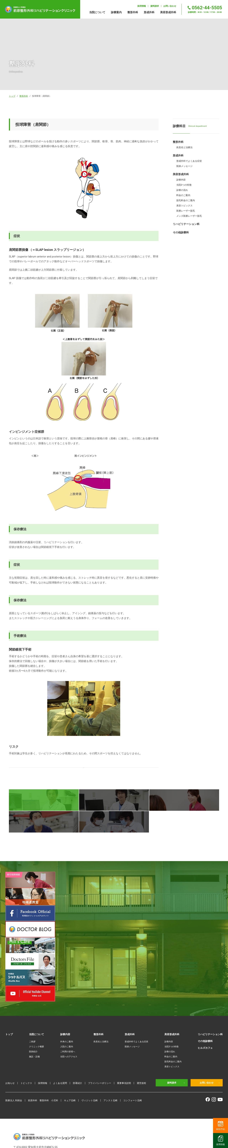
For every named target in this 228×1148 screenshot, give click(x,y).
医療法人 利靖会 (13, 1028)
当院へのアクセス (68, 984)
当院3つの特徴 (171, 974)
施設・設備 (34, 984)
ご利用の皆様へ (67, 979)
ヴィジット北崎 (89, 1028)
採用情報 (42, 1010)
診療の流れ (169, 979)
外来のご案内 (66, 969)
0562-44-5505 (30, 1082)
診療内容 (168, 969)
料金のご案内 (170, 984)
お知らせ (10, 1010)
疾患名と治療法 (101, 969)
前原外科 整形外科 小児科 (43, 1028)
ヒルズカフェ (205, 975)
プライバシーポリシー (99, 1010)
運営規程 (141, 1010)
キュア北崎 (70, 1028)
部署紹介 (77, 1010)
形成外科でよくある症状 (136, 969)
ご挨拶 (32, 969)
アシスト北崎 (110, 1028)
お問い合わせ (210, 1010)
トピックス (26, 1010)
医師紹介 (33, 979)
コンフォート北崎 (132, 1028)
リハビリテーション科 (210, 962)
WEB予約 (220, 1126)
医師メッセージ (132, 974)
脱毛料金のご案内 (173, 989)
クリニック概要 (36, 974)
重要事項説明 (124, 1010)
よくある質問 (60, 1010)
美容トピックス (171, 994)
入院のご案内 (66, 974)
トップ (9, 962)
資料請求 (176, 1010)
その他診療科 (205, 968)
